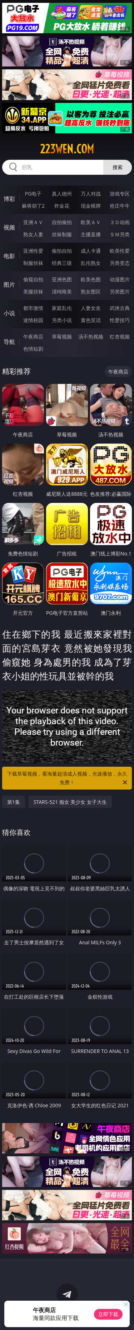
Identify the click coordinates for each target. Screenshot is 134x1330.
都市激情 (33, 308)
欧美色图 (91, 279)
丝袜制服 (62, 234)
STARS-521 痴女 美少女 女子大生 (70, 802)
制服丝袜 (33, 262)
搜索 (118, 167)
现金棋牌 (91, 205)
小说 (9, 313)
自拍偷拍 (62, 222)
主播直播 (91, 234)
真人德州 (62, 193)
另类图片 (120, 291)
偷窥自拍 (33, 279)
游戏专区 (120, 193)
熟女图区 (91, 291)
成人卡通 (91, 250)
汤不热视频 (90, 336)
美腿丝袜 (33, 291)
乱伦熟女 (91, 262)
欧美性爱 (120, 250)
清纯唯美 (62, 291)
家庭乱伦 (62, 308)
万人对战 (91, 193)
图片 (9, 284)
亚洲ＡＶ (33, 222)
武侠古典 (120, 308)
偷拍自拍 (62, 250)
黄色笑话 (91, 320)
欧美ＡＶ (91, 222)
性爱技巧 (120, 320)
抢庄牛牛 (120, 205)
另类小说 (62, 320)
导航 (9, 342)
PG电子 (33, 193)
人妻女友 (91, 308)
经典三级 (62, 262)
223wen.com (67, 149)
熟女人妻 (33, 234)
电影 (9, 256)
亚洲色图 (62, 279)
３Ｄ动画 (120, 222)
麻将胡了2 (33, 205)
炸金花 (61, 205)
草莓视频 (62, 336)
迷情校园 (33, 320)
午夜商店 (33, 336)
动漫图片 (120, 279)
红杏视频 (120, 336)
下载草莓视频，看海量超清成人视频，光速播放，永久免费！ (68, 778)
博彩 (9, 199)
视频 (9, 227)
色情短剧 (33, 348)
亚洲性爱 (33, 250)
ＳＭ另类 (120, 234)
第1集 (13, 802)
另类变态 (120, 262)
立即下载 (108, 1314)
